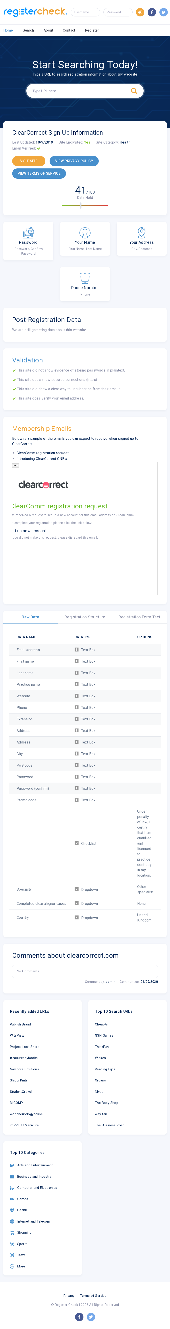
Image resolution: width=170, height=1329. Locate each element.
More (17, 1266)
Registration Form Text (139, 617)
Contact (69, 30)
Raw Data (30, 617)
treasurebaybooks (24, 1058)
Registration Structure (85, 617)
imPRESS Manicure (24, 1125)
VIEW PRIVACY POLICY (74, 161)
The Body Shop (106, 1103)
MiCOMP (16, 1103)
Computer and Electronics (33, 1188)
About (48, 30)
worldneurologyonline (26, 1114)
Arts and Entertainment (31, 1165)
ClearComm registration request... (44, 453)
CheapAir (102, 1024)
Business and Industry (30, 1176)
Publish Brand (20, 1024)
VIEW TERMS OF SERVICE (39, 173)
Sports (18, 1244)
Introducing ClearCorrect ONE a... (43, 459)
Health (18, 1210)
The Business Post (109, 1125)
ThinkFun (102, 1047)
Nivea (99, 1092)
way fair (101, 1114)
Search (28, 30)
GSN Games (104, 1035)
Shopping (20, 1233)
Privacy (69, 1296)
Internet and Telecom (30, 1221)
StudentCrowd (21, 1092)
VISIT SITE (29, 161)
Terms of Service (93, 1296)
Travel (18, 1255)
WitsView (17, 1035)
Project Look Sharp (24, 1047)
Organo (100, 1080)
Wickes (100, 1058)
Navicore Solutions (24, 1069)
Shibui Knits (19, 1080)
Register (92, 30)
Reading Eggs (105, 1069)
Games (19, 1199)
